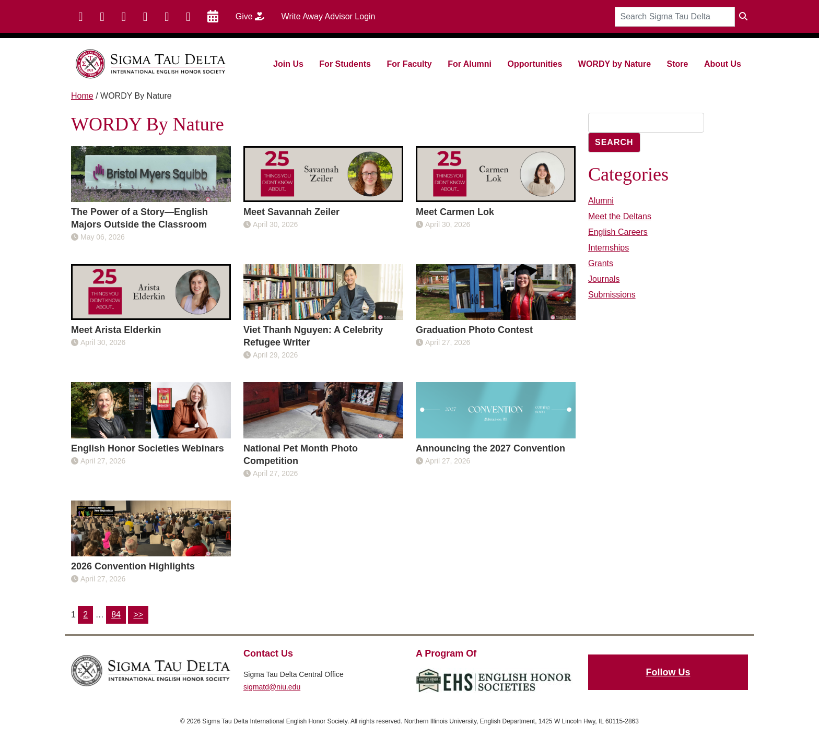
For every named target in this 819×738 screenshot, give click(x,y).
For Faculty (409, 63)
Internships (608, 247)
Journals (603, 279)
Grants (600, 263)
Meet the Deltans (619, 216)
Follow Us (668, 672)
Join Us (288, 63)
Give (254, 16)
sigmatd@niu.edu (271, 687)
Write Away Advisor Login (329, 16)
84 (116, 614)
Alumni (601, 200)
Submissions (612, 294)
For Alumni (470, 63)
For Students (345, 63)
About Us (722, 63)
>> (138, 614)
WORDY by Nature (614, 63)
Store (677, 63)
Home (82, 95)
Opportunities (534, 63)
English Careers (618, 232)
